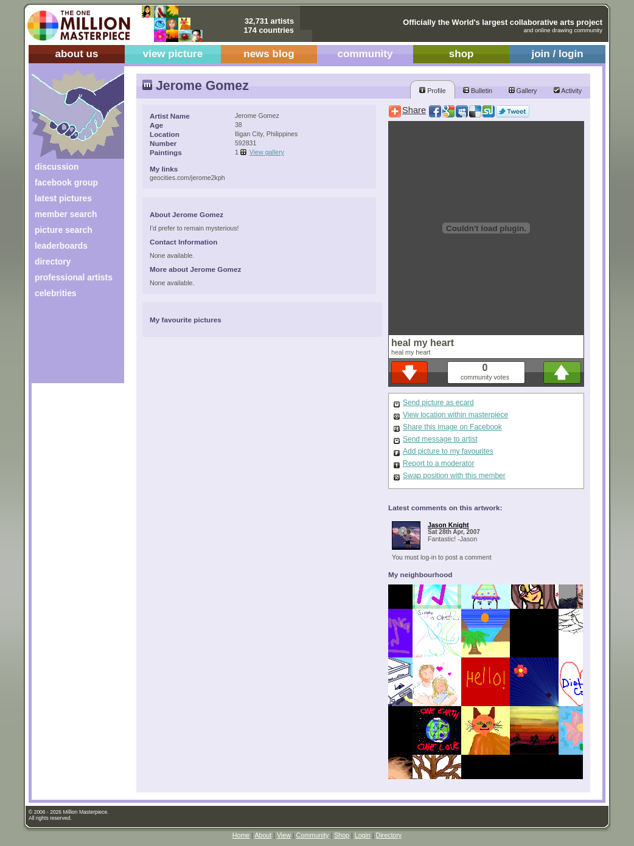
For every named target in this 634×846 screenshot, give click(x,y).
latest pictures (63, 198)
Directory (389, 835)
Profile (432, 90)
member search (66, 214)
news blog (268, 54)
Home (240, 835)
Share (414, 110)
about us (76, 54)
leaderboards (61, 246)
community (365, 54)
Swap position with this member (454, 475)
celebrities (56, 293)
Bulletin (477, 90)
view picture (173, 54)
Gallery (523, 90)
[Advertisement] (70, 345)
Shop (341, 835)
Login (363, 835)
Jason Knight (448, 525)
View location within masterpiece (455, 415)
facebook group (66, 182)
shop (461, 54)
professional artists (74, 277)
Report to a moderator (438, 463)
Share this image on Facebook (452, 427)
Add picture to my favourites (448, 451)
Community (312, 835)
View (284, 835)
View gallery (266, 152)
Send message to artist (440, 439)
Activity (568, 90)
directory (53, 261)
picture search (63, 230)
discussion (56, 167)
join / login (557, 54)
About (262, 835)
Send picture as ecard (438, 402)
